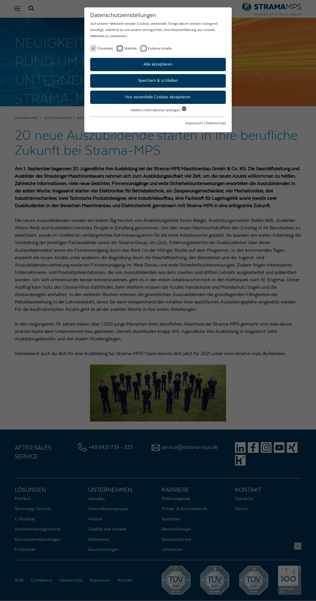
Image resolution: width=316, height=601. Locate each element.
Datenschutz (216, 123)
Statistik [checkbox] (130, 48)
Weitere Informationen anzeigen (158, 110)
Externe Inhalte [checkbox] (160, 48)
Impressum (194, 123)
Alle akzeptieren (158, 64)
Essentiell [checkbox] (105, 48)
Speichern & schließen (158, 80)
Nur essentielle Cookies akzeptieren (158, 97)
